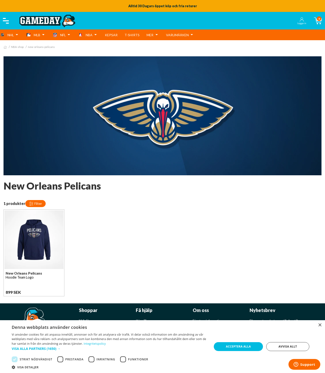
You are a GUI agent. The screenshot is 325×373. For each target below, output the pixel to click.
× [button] (319, 325)
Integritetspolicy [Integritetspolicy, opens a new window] (95, 344)
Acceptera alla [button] (238, 346)
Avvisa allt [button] (287, 346)
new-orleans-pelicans (41, 46)
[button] (109, 348)
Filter (35, 203)
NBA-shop (17, 46)
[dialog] (162, 346)
